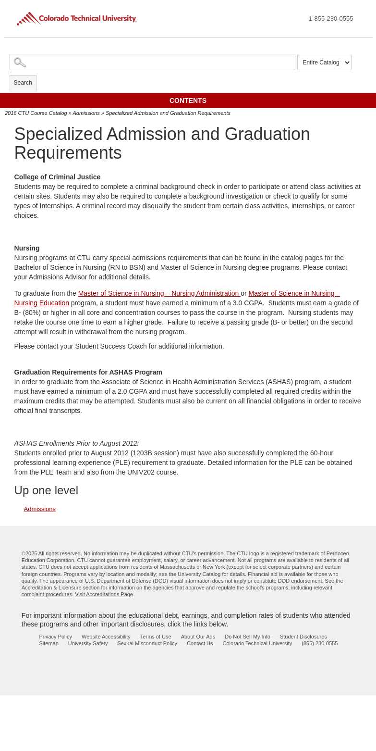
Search (23, 82)
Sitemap (49, 643)
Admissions (86, 113)
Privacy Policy (55, 636)
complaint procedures (47, 594)
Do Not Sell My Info (247, 636)
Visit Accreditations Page (104, 594)
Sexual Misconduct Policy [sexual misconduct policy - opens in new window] (147, 643)
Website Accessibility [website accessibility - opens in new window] (106, 636)
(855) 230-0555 (320, 643)
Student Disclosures (303, 636)
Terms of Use (155, 636)
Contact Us (200, 643)
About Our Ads (198, 636)
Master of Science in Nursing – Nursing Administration (159, 293)
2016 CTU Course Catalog (36, 113)
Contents (188, 100)
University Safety (88, 643)
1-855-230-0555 (331, 18)
